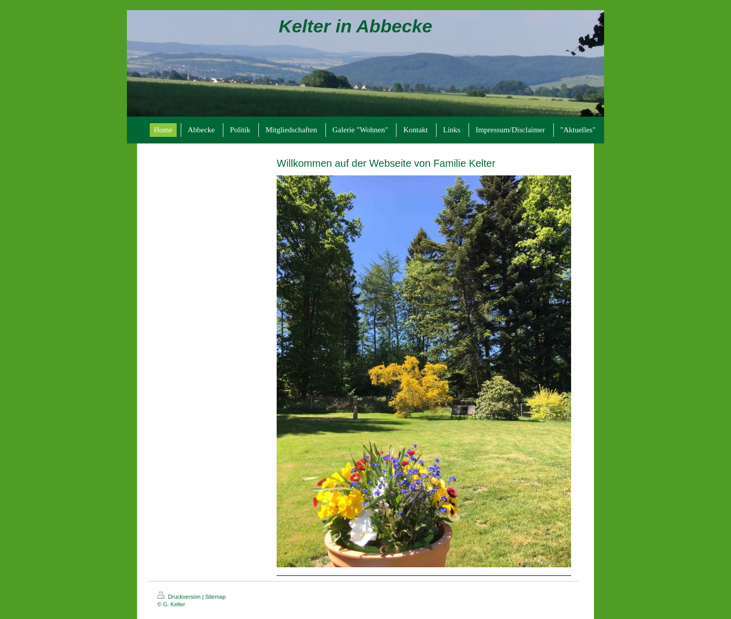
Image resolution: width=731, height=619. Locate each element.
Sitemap (215, 597)
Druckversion (179, 597)
